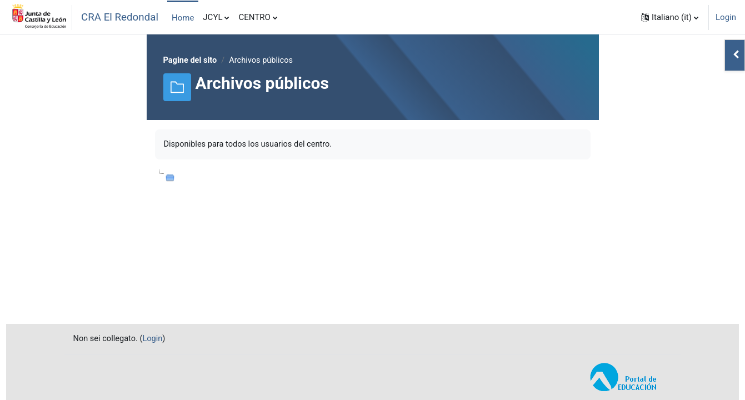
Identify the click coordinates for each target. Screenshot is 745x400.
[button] (669, 17)
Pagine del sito (191, 61)
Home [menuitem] (183, 18)
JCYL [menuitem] (212, 17)
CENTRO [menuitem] (254, 17)
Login (726, 17)
